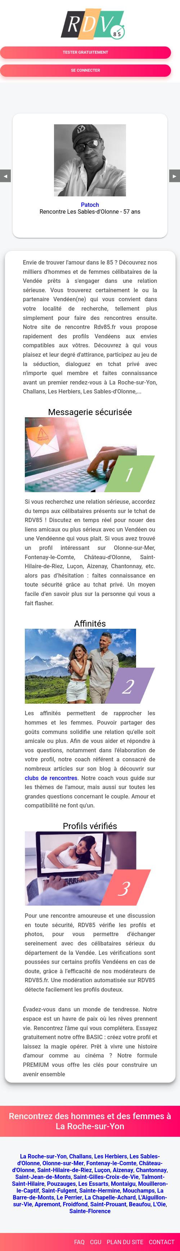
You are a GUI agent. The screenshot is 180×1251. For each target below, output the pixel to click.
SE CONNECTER (85, 70)
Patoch (90, 204)
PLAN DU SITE (125, 1242)
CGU (96, 1242)
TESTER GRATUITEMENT (85, 52)
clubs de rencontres (51, 778)
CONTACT (162, 1242)
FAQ (79, 1242)
